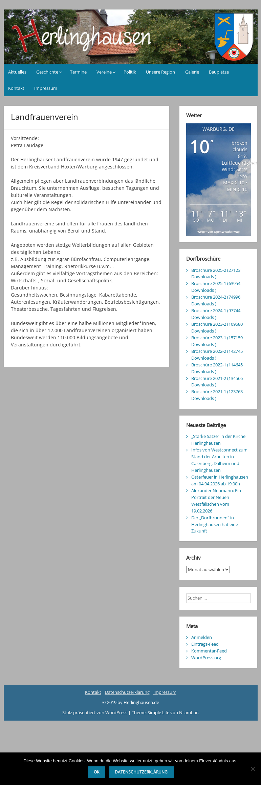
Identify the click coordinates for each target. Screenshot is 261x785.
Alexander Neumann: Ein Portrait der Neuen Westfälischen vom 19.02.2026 (216, 500)
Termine (78, 72)
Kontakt (16, 88)
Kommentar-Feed (209, 651)
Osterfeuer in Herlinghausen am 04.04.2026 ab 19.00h (219, 480)
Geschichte (47, 72)
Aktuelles (17, 72)
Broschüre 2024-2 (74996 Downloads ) (215, 300)
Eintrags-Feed (205, 644)
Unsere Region (160, 72)
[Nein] (252, 768)
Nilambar (188, 712)
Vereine (104, 72)
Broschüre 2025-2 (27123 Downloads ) (215, 273)
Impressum (45, 88)
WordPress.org (206, 658)
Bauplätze (219, 72)
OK (96, 772)
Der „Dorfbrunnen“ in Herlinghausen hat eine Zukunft (214, 524)
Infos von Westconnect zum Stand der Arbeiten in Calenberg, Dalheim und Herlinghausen (219, 460)
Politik (130, 72)
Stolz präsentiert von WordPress (95, 712)
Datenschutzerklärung (127, 692)
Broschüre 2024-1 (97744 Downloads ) (215, 313)
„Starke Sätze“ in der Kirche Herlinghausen (218, 439)
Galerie (192, 72)
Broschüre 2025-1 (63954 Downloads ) (215, 286)
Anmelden (201, 637)
